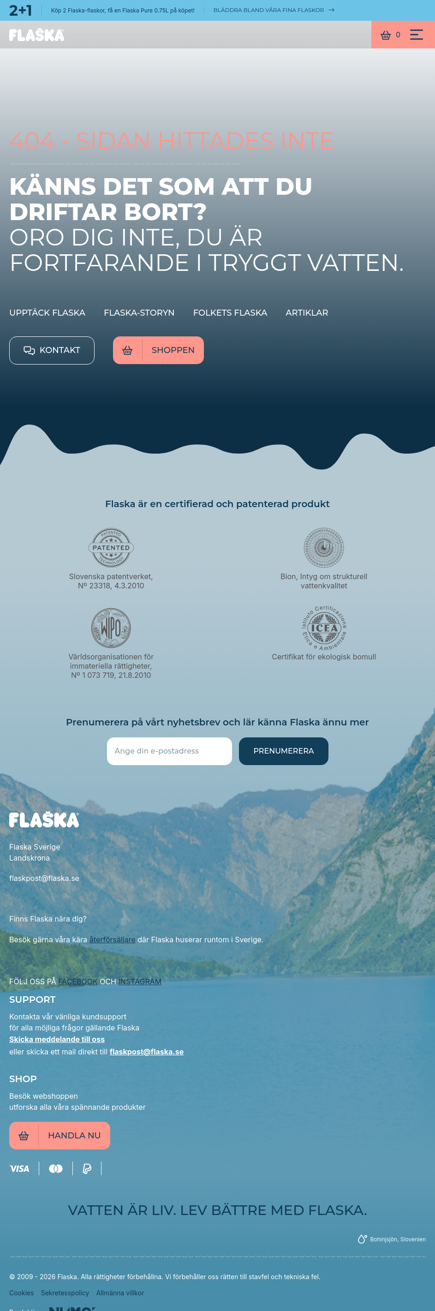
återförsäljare (112, 939)
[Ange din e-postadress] (169, 751)
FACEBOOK (77, 981)
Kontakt (52, 350)
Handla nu (59, 1136)
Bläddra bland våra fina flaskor (274, 10)
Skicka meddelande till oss (57, 1039)
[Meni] (416, 35)
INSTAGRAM (140, 981)
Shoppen (158, 350)
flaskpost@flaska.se (147, 1051)
